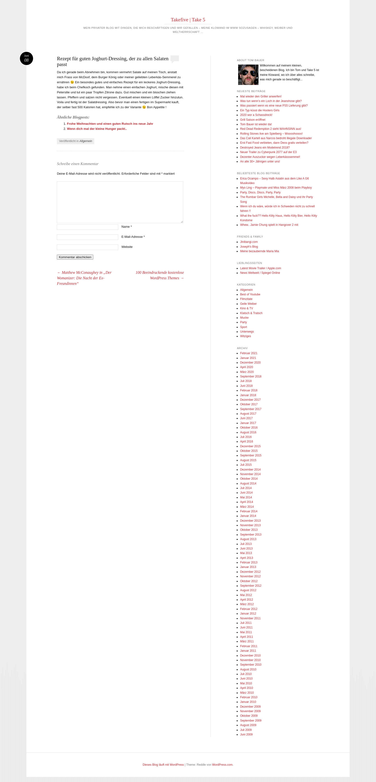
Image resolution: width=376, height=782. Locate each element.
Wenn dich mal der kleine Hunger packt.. (97, 129)
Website (127, 247)
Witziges (245, 336)
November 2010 (250, 660)
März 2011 (247, 641)
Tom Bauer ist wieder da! (256, 124)
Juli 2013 (246, 544)
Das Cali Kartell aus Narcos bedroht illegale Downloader (276, 138)
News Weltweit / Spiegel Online (260, 273)
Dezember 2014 (250, 469)
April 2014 (246, 502)
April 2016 (246, 441)
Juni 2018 (246, 386)
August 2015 (248, 460)
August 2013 (248, 539)
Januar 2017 (248, 423)
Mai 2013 (246, 553)
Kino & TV (246, 308)
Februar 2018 (248, 390)
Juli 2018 (246, 381)
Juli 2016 (246, 437)
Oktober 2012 (249, 581)
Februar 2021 (248, 353)
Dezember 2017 (250, 399)
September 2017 (250, 409)
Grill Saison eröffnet (252, 119)
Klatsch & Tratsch (251, 313)
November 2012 (250, 576)
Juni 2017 (246, 418)
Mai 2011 (246, 632)
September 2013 (250, 534)
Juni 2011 (246, 627)
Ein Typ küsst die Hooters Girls (259, 110)
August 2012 (248, 590)
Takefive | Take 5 (188, 20)
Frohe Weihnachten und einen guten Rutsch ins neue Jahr (110, 123)
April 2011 (246, 637)
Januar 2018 (248, 395)
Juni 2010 (246, 678)
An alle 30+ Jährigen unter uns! (260, 161)
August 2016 (248, 432)
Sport (243, 327)
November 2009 (250, 711)
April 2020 (246, 367)
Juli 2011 (246, 623)
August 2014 (248, 483)
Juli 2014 (246, 488)
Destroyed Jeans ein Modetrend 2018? (265, 147)
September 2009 (250, 720)
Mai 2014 (246, 497)
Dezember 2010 (250, 655)
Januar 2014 (248, 516)
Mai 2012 (246, 595)
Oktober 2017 (249, 404)
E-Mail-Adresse (133, 237)
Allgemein (86, 141)
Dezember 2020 (250, 362)
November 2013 (250, 525)
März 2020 (247, 372)
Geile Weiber (248, 303)
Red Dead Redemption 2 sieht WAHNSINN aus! (270, 129)
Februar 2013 (248, 562)
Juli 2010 (246, 674)
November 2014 (250, 474)
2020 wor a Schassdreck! (256, 115)
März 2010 (247, 692)
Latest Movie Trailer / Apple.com (260, 268)
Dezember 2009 (250, 706)
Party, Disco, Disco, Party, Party (260, 192)
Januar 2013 (248, 567)
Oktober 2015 (249, 451)
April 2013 (246, 558)
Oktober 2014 (249, 478)
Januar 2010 (248, 702)
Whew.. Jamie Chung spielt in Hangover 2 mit (269, 225)
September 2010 (250, 664)
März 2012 (247, 604)
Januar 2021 (248, 358)
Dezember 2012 (250, 571)
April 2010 (246, 688)
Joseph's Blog (249, 246)
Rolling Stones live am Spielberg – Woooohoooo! (271, 133)
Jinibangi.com (249, 242)
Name (126, 226)
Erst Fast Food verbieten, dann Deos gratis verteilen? (274, 142)
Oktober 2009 (249, 715)
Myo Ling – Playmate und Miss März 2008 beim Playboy (276, 187)
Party (243, 322)
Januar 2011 (248, 650)
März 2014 (247, 506)
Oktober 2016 (249, 427)
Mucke (244, 317)
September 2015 (250, 455)
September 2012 (250, 585)
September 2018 (250, 376)
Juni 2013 (246, 548)
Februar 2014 (248, 511)
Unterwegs (247, 331)
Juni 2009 (246, 734)
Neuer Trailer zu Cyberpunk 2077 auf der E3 (268, 152)
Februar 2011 (248, 646)
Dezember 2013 (250, 520)
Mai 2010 (246, 683)
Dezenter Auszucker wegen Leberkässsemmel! (270, 157)
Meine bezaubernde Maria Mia (259, 251)
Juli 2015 (246, 464)
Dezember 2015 (250, 446)
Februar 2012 (248, 609)
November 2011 (250, 618)
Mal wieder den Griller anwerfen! (261, 96)
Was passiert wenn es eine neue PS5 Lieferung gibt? (274, 105)
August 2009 (248, 725)
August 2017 (248, 413)
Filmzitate (246, 299)
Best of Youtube (250, 294)
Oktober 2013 (249, 529)
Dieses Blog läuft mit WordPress (163, 764)
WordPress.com (222, 764)
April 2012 (246, 599)
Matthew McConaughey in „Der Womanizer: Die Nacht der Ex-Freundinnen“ (84, 278)
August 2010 (248, 669)
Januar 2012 (248, 613)
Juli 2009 (246, 730)
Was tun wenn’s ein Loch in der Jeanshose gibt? (271, 101)
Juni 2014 (246, 492)
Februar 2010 (248, 697)
